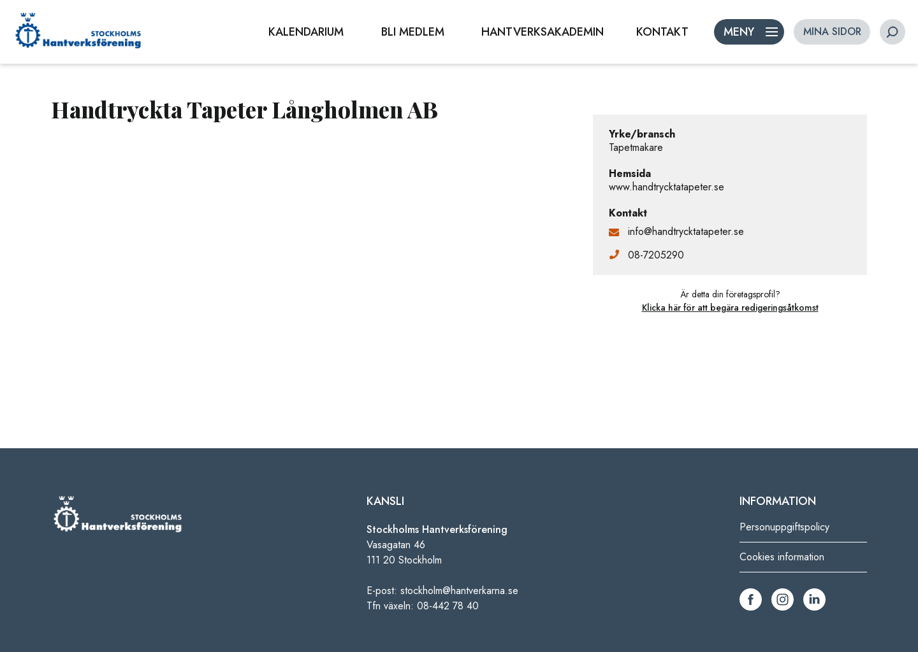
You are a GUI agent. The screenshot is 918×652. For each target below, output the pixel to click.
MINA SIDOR (832, 31)
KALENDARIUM (306, 32)
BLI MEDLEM (412, 32)
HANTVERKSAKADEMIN (542, 32)
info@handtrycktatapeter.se (686, 231)
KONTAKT (662, 32)
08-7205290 (656, 255)
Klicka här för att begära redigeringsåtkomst (730, 307)
